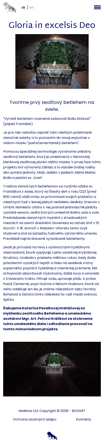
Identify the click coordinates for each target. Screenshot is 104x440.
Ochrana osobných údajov (34, 419)
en (31, 7)
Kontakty (83, 419)
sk (23, 7)
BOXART (78, 410)
